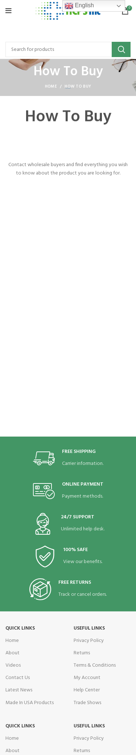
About (12, 653)
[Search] (68, 49)
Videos (13, 665)
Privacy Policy (89, 640)
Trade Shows (87, 703)
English (79, 5)
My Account (87, 678)
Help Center (87, 690)
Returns (82, 653)
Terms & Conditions (95, 665)
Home (51, 86)
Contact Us (17, 678)
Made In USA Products (29, 703)
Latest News (18, 690)
